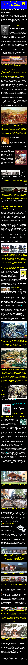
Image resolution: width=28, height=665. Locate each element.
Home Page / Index (9, 8)
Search (16, 8)
